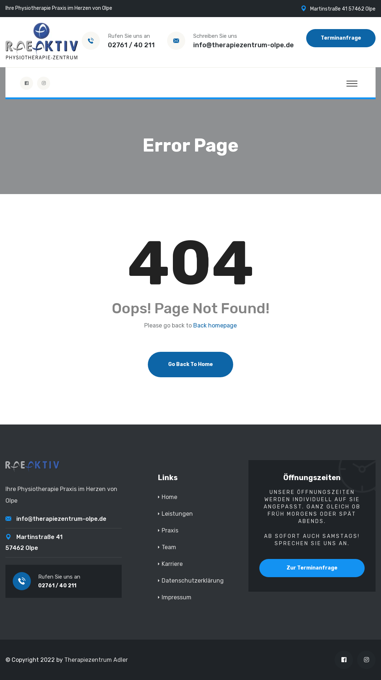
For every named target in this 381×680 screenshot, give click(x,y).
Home (169, 497)
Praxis (170, 530)
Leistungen (177, 513)
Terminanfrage (341, 38)
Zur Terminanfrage (312, 568)
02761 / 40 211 (131, 45)
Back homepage (215, 325)
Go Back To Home (190, 364)
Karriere (172, 563)
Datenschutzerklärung (193, 580)
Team (169, 547)
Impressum (176, 597)
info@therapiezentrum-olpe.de (243, 45)
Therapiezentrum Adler (96, 659)
